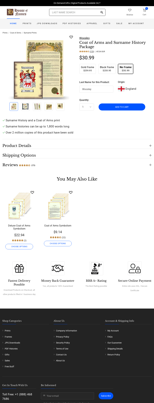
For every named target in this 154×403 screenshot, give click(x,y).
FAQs (110, 337)
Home (13, 23)
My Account (136, 23)
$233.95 (107, 69)
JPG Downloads (47, 23)
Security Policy (63, 343)
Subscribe (106, 396)
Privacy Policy (62, 337)
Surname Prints (30, 33)
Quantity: (84, 100)
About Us (60, 360)
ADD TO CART (122, 107)
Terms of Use (62, 348)
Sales (7, 360)
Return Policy (113, 354)
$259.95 (87, 69)
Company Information (66, 330)
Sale (119, 23)
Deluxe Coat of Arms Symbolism (19, 227)
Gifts (107, 23)
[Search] (102, 12)
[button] (77, 144)
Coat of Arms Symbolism (57, 225)
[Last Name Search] (77, 12)
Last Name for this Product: (94, 82)
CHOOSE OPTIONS (19, 247)
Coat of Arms (15, 33)
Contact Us (61, 354)
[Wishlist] (32, 192)
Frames (8, 337)
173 (91, 52)
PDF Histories (72, 23)
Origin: (121, 82)
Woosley (84, 38)
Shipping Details (115, 348)
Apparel (92, 23)
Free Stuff (9, 366)
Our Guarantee (114, 343)
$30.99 (125, 69)
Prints (27, 23)
